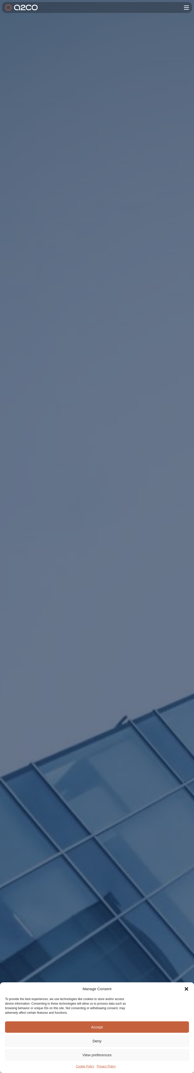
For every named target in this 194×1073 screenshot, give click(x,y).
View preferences (97, 1055)
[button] (186, 988)
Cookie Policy (85, 1066)
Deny (96, 1041)
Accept (97, 1027)
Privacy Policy (106, 1066)
